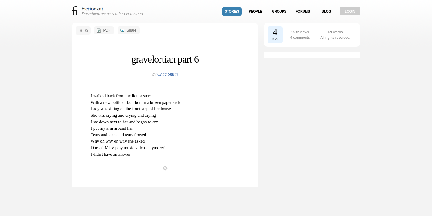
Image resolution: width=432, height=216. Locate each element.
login (350, 11)
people (255, 11)
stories (232, 11)
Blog (326, 11)
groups (279, 11)
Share (131, 30)
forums (303, 11)
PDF (106, 30)
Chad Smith (168, 74)
